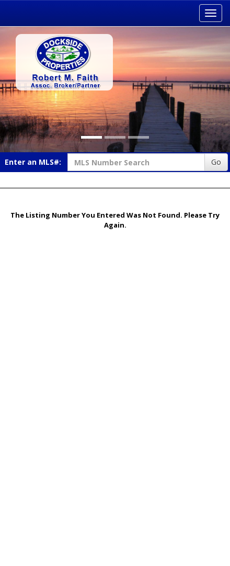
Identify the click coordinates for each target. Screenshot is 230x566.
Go (216, 162)
